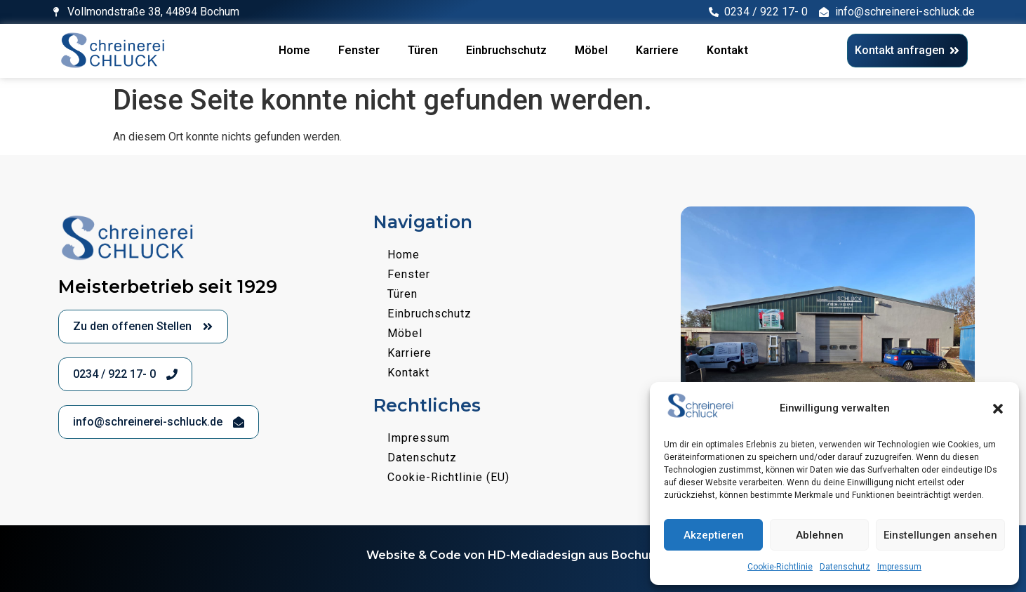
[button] (998, 409)
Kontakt (727, 50)
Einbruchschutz (506, 50)
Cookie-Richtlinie (780, 567)
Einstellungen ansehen (940, 535)
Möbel (591, 50)
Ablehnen (820, 535)
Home (294, 50)
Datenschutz (845, 567)
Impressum (899, 567)
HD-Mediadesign (536, 555)
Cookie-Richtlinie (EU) (448, 477)
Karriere (657, 50)
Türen (423, 50)
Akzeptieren (714, 535)
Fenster (359, 50)
